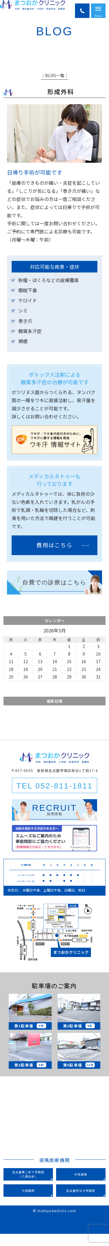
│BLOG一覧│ (54, 87)
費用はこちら (54, 557)
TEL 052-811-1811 (54, 797)
